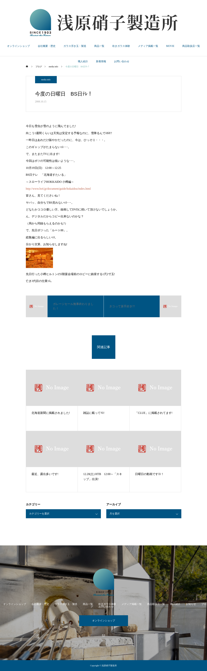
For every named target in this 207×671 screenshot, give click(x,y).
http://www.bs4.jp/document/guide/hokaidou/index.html (58, 188)
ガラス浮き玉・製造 (74, 46)
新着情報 (101, 61)
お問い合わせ (121, 61)
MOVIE (170, 46)
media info (46, 79)
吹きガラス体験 (121, 46)
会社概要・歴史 (47, 46)
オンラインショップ (18, 46)
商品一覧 (99, 46)
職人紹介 (83, 61)
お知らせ (191, 604)
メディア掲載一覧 (148, 46)
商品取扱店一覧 (191, 46)
